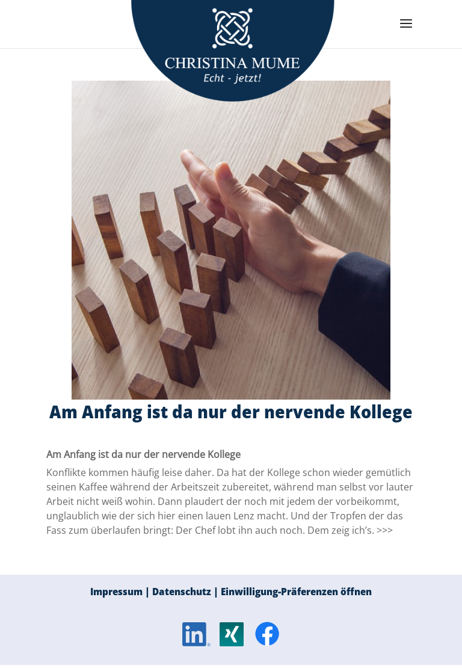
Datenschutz (181, 591)
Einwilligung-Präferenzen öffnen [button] (296, 591)
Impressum (116, 591)
